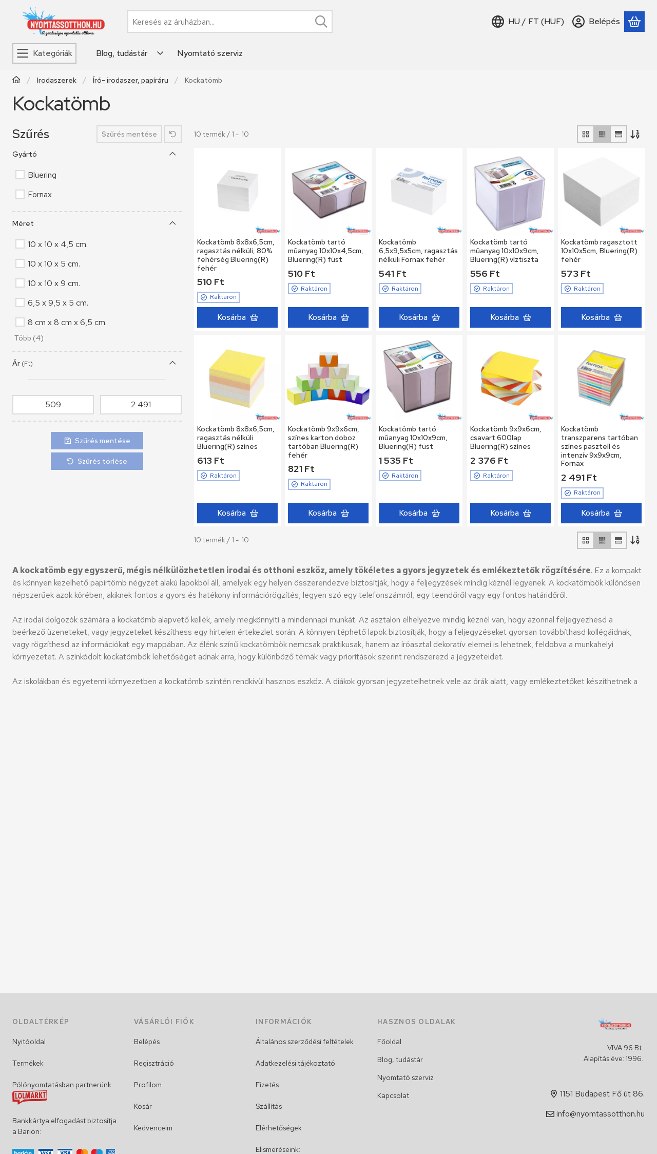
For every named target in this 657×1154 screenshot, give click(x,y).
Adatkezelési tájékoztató (295, 1063)
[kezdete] (53, 404)
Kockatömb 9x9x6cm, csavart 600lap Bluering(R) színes (506, 437)
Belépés (147, 1041)
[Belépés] (596, 21)
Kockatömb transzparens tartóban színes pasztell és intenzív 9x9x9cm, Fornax (599, 446)
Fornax (40, 194)
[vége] (141, 404)
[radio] (585, 134)
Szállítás (269, 1106)
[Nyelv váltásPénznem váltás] (528, 21)
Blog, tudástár (400, 1059)
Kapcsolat (393, 1095)
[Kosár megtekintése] (634, 21)
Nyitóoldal (29, 1041)
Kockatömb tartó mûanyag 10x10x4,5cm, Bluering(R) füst (325, 250)
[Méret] (173, 223)
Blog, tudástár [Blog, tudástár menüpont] (121, 53)
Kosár (143, 1106)
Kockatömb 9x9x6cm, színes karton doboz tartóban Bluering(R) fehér (323, 441)
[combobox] (230, 21)
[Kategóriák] (44, 53)
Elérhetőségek (279, 1127)
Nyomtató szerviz (405, 1077)
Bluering (42, 174)
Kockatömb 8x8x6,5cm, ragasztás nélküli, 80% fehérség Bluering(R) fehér (236, 254)
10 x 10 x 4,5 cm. (58, 244)
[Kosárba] (237, 317)
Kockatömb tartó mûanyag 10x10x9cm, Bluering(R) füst (413, 437)
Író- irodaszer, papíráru (130, 80)
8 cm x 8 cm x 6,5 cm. (67, 322)
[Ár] (173, 363)
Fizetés (267, 1084)
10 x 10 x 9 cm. (54, 283)
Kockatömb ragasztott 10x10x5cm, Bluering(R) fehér (599, 250)
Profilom (148, 1084)
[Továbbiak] (160, 53)
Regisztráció (154, 1063)
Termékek (28, 1063)
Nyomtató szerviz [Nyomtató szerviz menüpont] (210, 53)
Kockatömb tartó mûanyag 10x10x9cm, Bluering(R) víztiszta (504, 250)
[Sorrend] (636, 134)
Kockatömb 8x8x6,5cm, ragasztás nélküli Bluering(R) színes (236, 437)
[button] (28, 339)
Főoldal (389, 1041)
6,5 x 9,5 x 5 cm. (58, 302)
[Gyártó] (173, 154)
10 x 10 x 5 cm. (54, 263)
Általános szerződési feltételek (305, 1041)
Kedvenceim (153, 1127)
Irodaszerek (56, 80)
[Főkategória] (16, 81)
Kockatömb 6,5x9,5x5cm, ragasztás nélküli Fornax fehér (418, 250)
